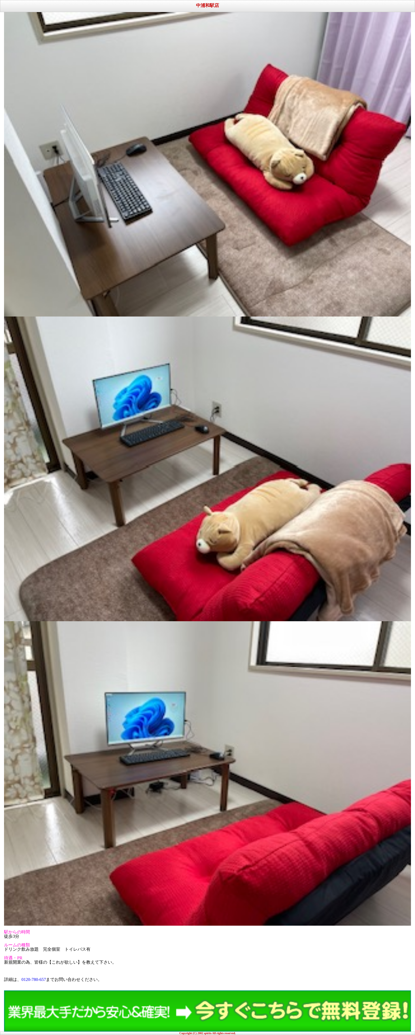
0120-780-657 (33, 979)
